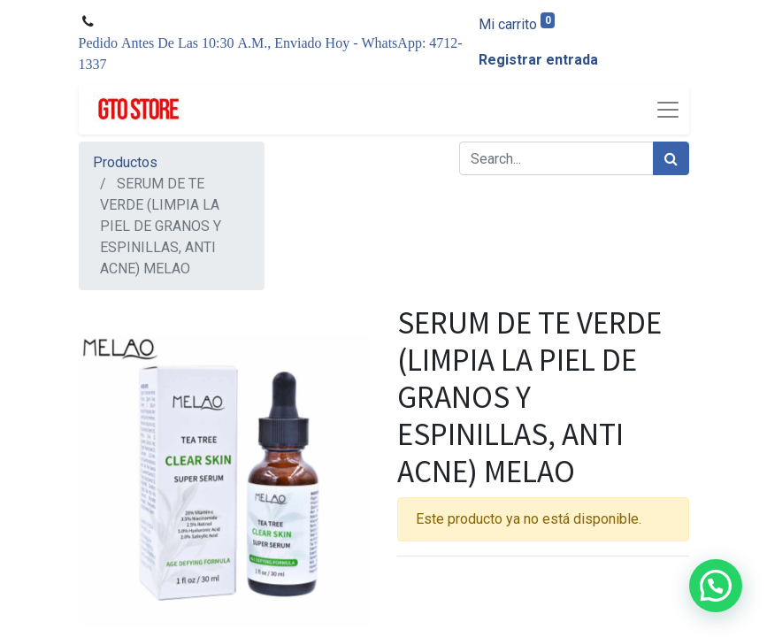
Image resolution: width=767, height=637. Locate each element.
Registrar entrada (538, 59)
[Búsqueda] (671, 158)
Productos (125, 162)
